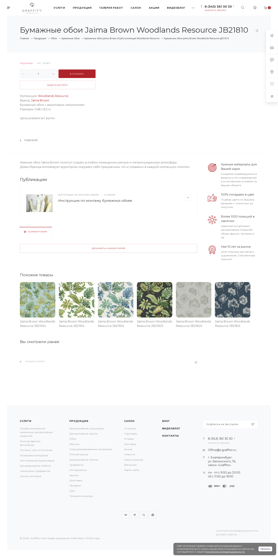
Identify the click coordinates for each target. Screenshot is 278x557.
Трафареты (76, 464)
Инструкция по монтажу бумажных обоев (95, 200)
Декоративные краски (83, 433)
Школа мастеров (30, 476)
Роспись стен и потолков (36, 450)
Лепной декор (78, 454)
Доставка (130, 444)
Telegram (134, 515)
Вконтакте (125, 515)
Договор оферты (226, 535)
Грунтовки (75, 480)
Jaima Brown (40, 100)
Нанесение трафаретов (35, 471)
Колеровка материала (34, 455)
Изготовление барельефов (37, 460)
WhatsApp (152, 515)
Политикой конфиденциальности (225, 551)
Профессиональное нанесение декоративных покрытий (36, 432)
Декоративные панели (83, 459)
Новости (129, 454)
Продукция (78, 421)
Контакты (170, 435)
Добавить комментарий (108, 248)
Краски (74, 475)
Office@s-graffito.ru (222, 450)
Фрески (74, 444)
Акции (128, 449)
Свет (72, 490)
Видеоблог (171, 428)
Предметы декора (81, 496)
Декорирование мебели (35, 465)
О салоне (130, 428)
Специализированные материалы (90, 449)
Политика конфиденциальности (237, 531)
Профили (75, 485)
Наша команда (133, 459)
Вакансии (130, 464)
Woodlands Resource (53, 96)
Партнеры (130, 433)
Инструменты (78, 470)
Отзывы (129, 438)
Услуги (25, 421)
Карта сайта (131, 470)
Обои (72, 438)
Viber (143, 515)
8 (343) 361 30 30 (218, 6)
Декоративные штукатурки (86, 428)
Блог (166, 421)
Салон (129, 421)
